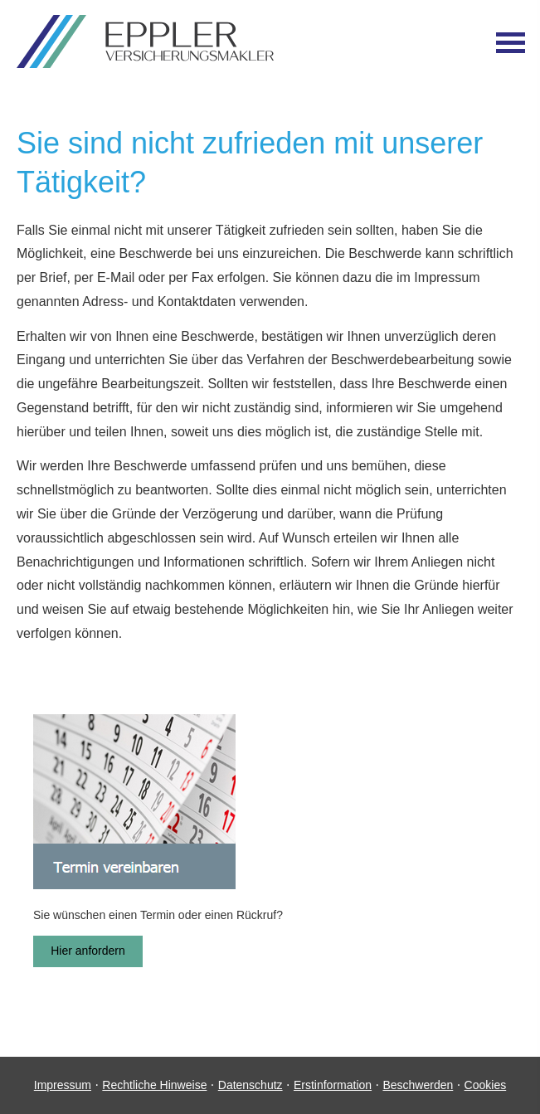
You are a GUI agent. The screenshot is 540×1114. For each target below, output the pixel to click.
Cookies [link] (486, 1085)
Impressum (62, 1085)
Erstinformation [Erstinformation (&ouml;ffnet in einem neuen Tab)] (333, 1085)
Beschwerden (417, 1085)
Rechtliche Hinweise (154, 1085)
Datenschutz (250, 1085)
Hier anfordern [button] (88, 950)
